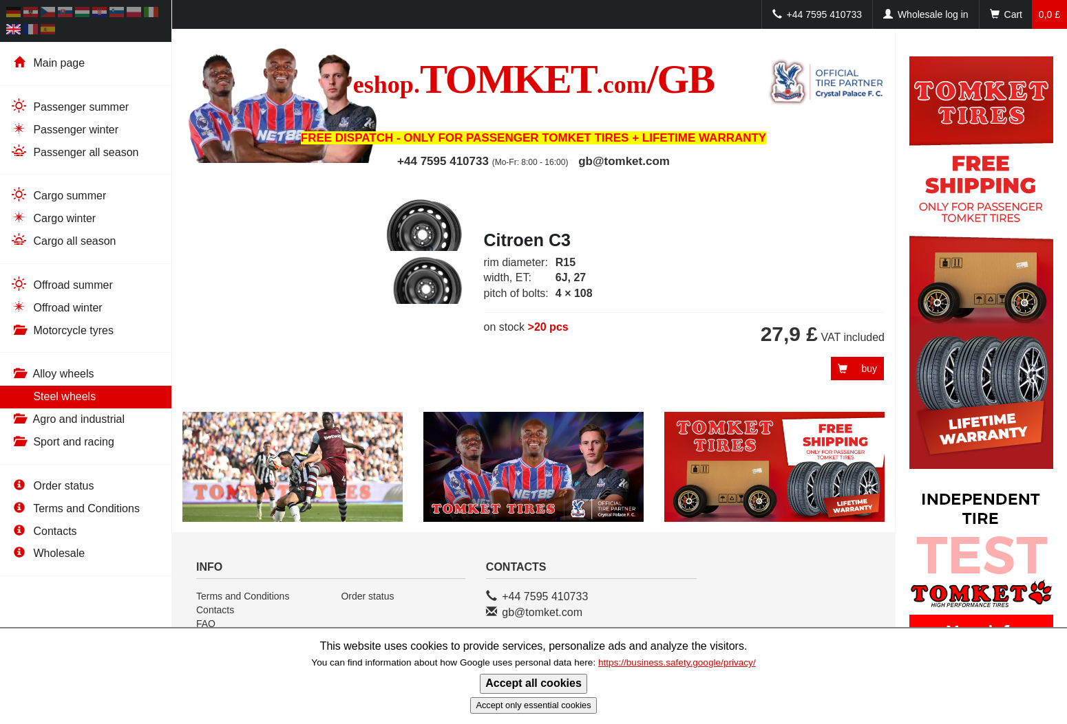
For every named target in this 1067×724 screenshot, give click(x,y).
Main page (47, 63)
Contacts (43, 531)
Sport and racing (62, 442)
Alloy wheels (52, 374)
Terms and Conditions (75, 508)
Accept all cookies (533, 683)
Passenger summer (69, 106)
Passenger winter (64, 128)
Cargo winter (53, 217)
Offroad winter (56, 307)
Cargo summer (58, 194)
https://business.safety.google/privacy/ (677, 662)
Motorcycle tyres (62, 330)
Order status (52, 486)
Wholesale (47, 553)
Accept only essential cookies (533, 705)
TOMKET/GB (533, 79)
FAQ (205, 623)
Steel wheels (53, 396)
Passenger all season (74, 151)
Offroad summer (61, 284)
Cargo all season (63, 240)
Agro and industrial (67, 419)
